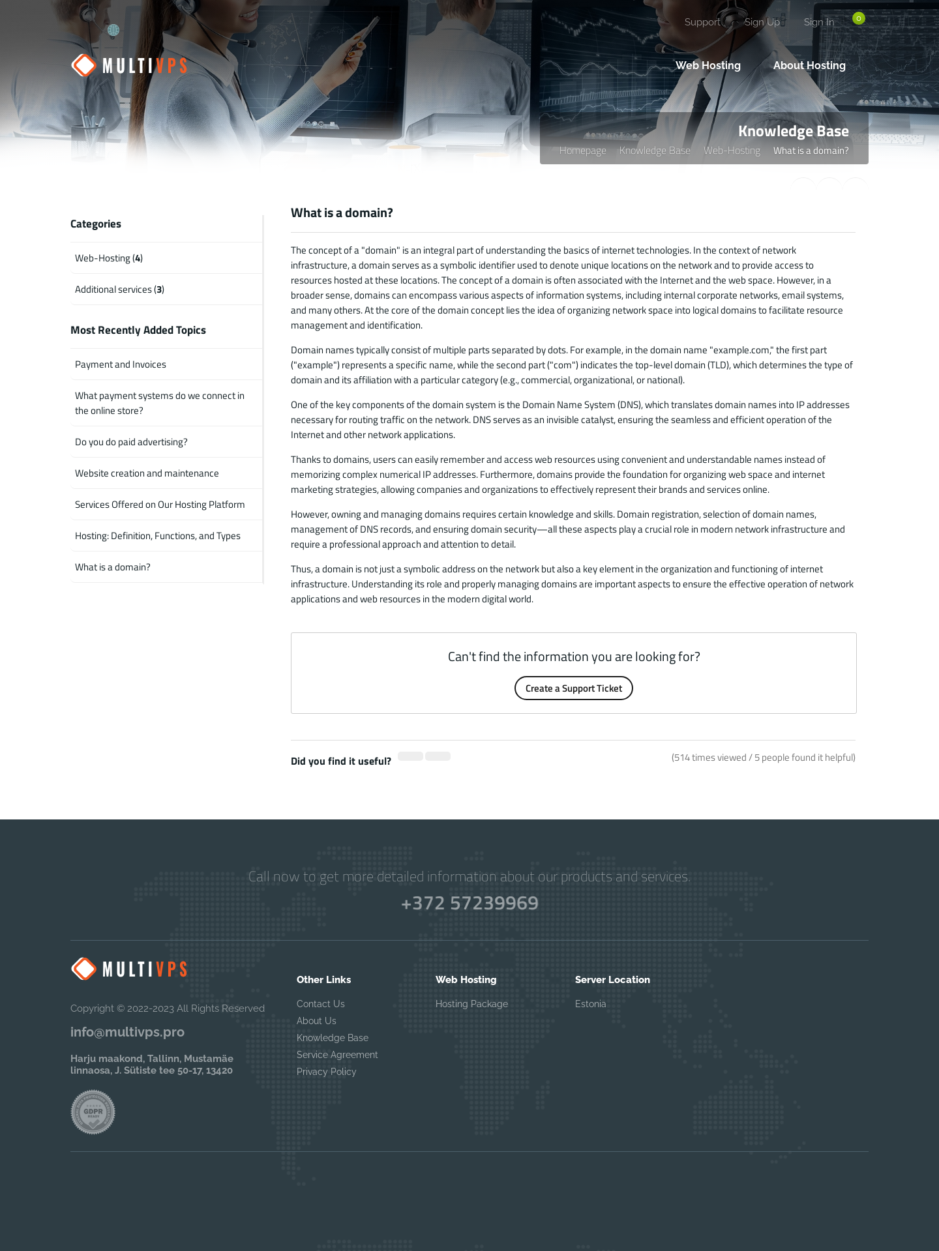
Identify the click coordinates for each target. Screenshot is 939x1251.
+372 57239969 (469, 902)
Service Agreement (337, 1055)
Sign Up (762, 22)
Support (703, 22)
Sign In (819, 22)
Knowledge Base (655, 150)
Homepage (582, 150)
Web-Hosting (732, 150)
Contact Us (321, 1004)
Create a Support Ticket (574, 688)
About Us (316, 1021)
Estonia (590, 1004)
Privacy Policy (327, 1072)
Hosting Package (472, 1004)
